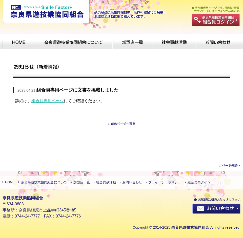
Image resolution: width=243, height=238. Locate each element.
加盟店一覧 (81, 182)
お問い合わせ (132, 182)
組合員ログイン (199, 182)
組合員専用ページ (47, 101)
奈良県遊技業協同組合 (190, 227)
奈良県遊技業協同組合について (44, 182)
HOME (10, 182)
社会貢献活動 (106, 182)
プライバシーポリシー (164, 182)
